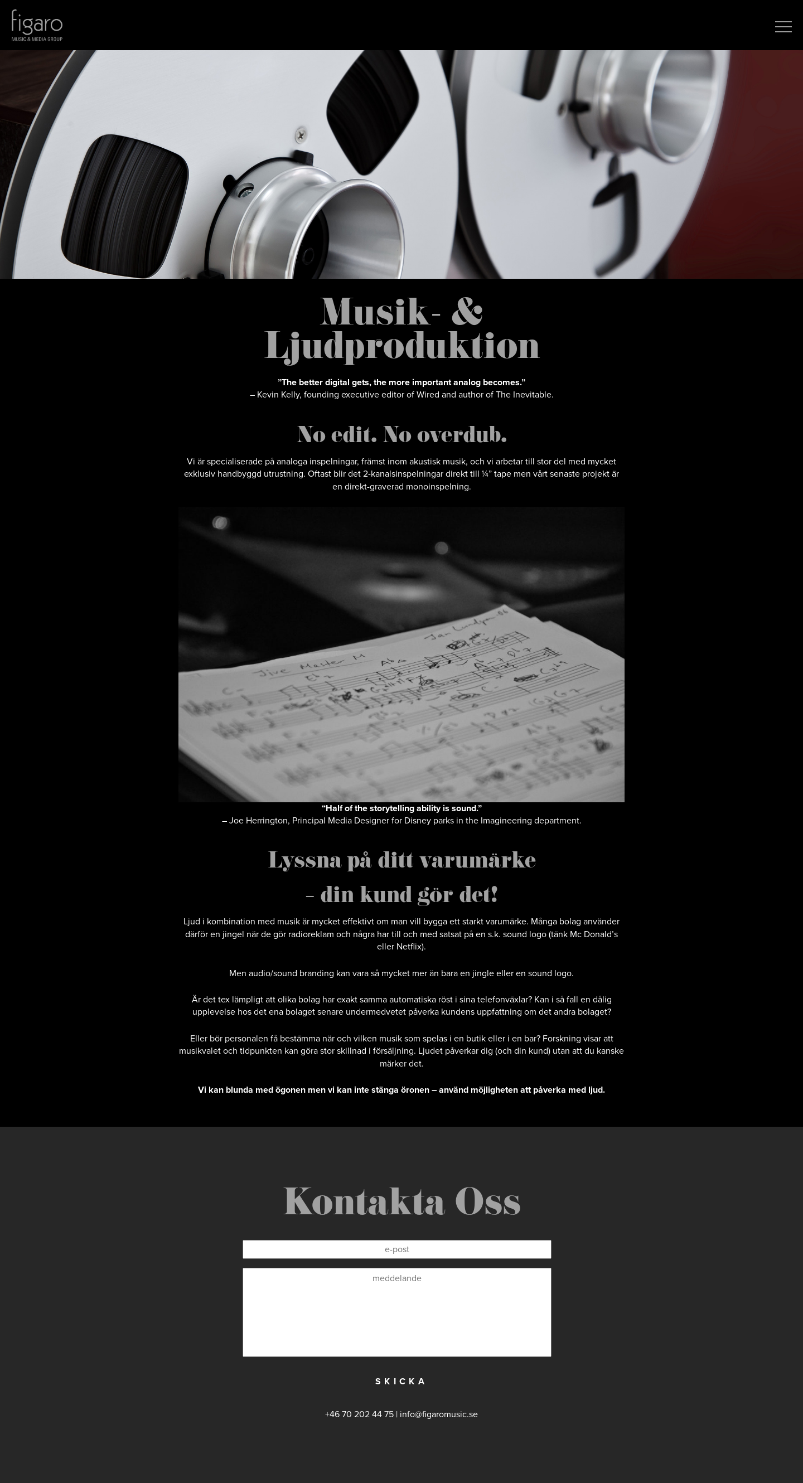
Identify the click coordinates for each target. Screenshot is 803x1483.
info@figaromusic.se (439, 1414)
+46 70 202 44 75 (359, 1414)
